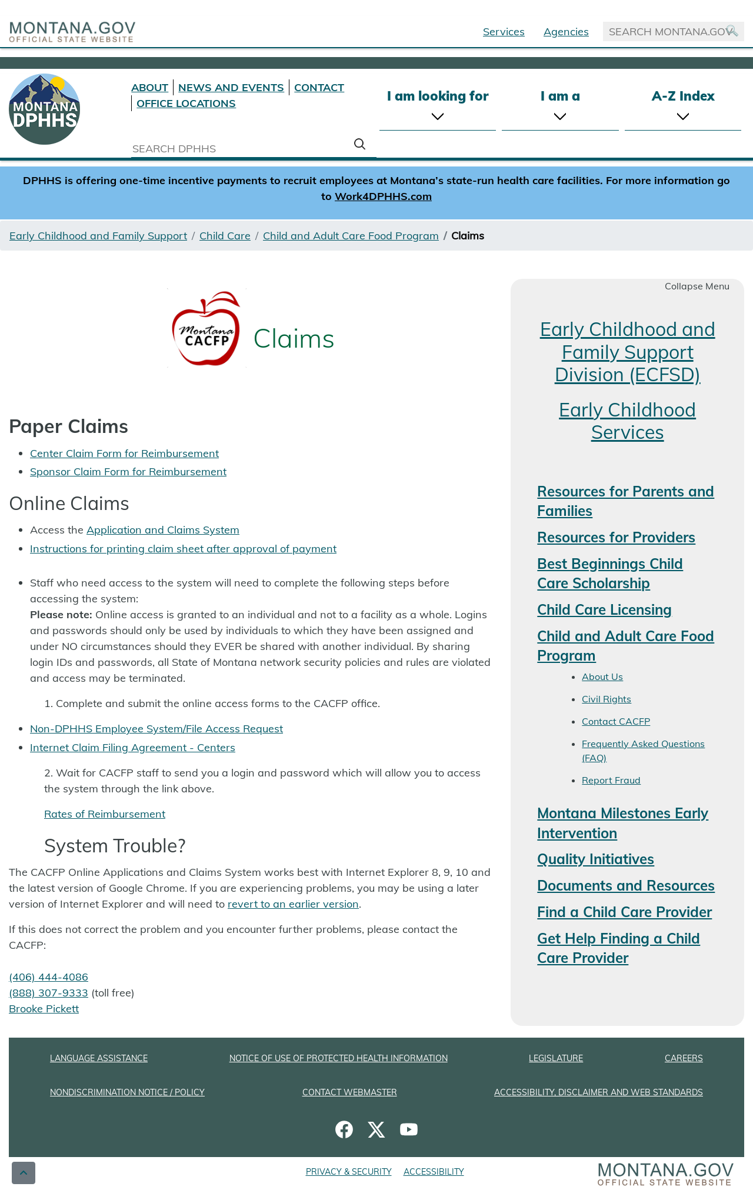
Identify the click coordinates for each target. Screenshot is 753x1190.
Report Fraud (611, 780)
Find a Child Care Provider (624, 912)
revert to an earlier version (293, 904)
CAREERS (684, 1058)
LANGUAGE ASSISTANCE (99, 1058)
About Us (602, 676)
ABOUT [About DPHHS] (149, 87)
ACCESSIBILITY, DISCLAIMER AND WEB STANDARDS (598, 1092)
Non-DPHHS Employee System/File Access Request (156, 728)
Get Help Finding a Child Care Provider (618, 948)
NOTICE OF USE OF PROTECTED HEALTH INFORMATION (338, 1058)
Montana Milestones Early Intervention (622, 823)
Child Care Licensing (604, 609)
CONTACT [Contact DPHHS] (319, 87)
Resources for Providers (616, 537)
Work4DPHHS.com (383, 196)
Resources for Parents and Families (625, 501)
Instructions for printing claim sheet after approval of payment (183, 548)
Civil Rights (606, 699)
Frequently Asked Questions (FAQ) (643, 751)
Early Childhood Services (627, 421)
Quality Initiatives (595, 859)
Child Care (225, 235)
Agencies (566, 31)
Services (504, 31)
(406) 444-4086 (48, 977)
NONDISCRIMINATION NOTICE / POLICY (127, 1092)
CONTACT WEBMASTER (349, 1092)
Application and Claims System (162, 529)
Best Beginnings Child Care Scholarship (610, 573)
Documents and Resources (626, 885)
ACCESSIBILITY (434, 1171)
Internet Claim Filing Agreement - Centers (132, 747)
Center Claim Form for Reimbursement (124, 453)
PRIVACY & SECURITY (349, 1171)
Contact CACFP (616, 721)
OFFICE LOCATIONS (186, 103)
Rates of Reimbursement (104, 814)
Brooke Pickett (44, 1008)
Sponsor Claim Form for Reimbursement (128, 471)
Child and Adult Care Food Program (351, 235)
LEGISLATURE (556, 1058)
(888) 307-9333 (48, 992)
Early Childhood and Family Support (98, 235)
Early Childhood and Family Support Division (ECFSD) (627, 351)
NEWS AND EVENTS (231, 87)
